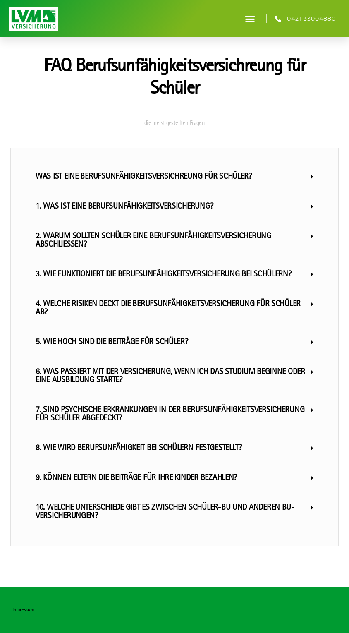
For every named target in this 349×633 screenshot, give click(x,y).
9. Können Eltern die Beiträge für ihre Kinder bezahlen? (136, 478)
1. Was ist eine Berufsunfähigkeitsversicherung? (124, 207)
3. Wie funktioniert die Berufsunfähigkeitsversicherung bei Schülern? (164, 275)
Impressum (23, 610)
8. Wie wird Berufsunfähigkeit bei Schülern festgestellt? (139, 448)
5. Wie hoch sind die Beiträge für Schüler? (112, 342)
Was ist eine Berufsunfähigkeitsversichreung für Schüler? (144, 177)
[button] (250, 18)
